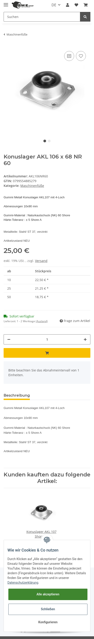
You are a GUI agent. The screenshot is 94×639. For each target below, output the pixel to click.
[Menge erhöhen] (85, 339)
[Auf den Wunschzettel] (81, 56)
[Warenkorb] (85, 4)
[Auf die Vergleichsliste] (69, 56)
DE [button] (54, 4)
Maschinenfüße (32, 185)
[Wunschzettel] (76, 4)
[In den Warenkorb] (47, 353)
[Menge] (47, 339)
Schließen (48, 609)
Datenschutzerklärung (22, 582)
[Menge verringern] (9, 339)
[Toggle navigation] (6, 3)
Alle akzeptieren (47, 594)
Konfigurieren (47, 622)
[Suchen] (42, 17)
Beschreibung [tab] (17, 395)
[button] (67, 4)
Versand (41, 261)
